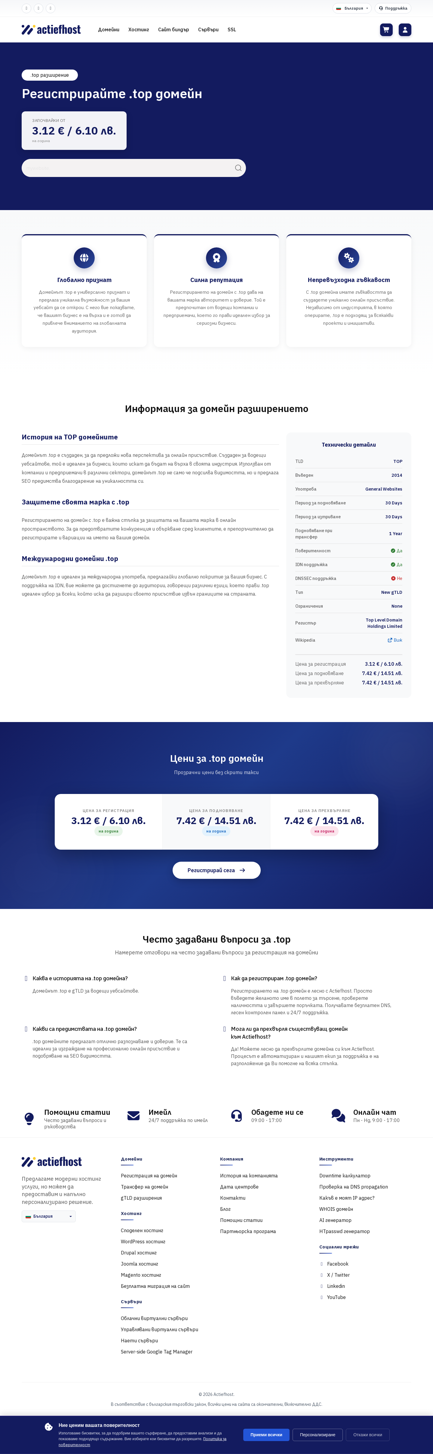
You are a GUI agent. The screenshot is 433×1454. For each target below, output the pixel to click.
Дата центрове (239, 1187)
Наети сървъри (139, 1341)
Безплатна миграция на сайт (155, 1286)
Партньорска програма (248, 1231)
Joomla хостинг (139, 1264)
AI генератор (335, 1220)
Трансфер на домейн (144, 1187)
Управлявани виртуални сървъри (159, 1329)
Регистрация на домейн (149, 1176)
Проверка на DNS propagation (353, 1187)
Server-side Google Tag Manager (156, 1352)
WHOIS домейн (336, 1209)
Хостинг (138, 29)
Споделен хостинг (142, 1230)
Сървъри (208, 29)
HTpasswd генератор (344, 1231)
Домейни (108, 29)
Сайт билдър (173, 29)
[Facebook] (26, 8)
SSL (232, 29)
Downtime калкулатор (344, 1176)
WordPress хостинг (143, 1242)
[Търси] (238, 168)
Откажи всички (367, 1435)
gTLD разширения (141, 1198)
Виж (394, 640)
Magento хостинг (141, 1275)
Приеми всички (266, 1435)
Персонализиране (317, 1435)
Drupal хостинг (139, 1253)
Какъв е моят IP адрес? (346, 1198)
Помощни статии (241, 1220)
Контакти (232, 1198)
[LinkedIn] (50, 8)
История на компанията (249, 1176)
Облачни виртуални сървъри (154, 1318)
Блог (225, 1209)
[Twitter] (38, 8)
